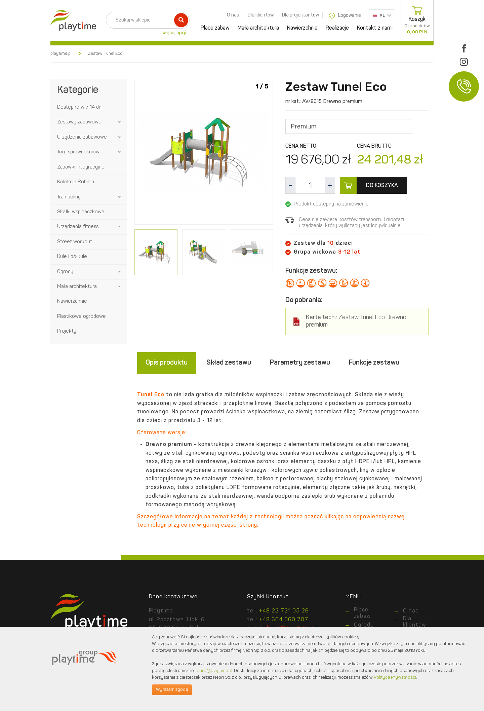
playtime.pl (61, 53)
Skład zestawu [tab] (228, 363)
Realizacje (337, 28)
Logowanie (345, 15)
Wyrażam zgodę (172, 689)
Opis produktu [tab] (167, 363)
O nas (233, 15)
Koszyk (417, 20)
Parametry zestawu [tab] (300, 363)
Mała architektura (258, 28)
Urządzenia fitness (77, 226)
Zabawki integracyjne (81, 167)
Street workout (74, 242)
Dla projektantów (300, 15)
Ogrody (65, 271)
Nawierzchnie (302, 28)
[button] (120, 122)
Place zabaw (215, 28)
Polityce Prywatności (395, 677)
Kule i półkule (72, 256)
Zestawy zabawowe (79, 122)
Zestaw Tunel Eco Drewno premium (356, 321)
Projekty (66, 331)
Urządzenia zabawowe (82, 137)
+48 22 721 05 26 (284, 611)
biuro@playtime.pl (214, 671)
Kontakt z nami (375, 28)
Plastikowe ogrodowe (81, 316)
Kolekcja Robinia (75, 182)
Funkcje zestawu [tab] (374, 363)
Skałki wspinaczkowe (81, 212)
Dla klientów (261, 15)
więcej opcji (174, 33)
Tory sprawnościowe (80, 152)
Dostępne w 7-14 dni (80, 107)
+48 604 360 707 (283, 620)
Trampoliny (69, 197)
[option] (203, 153)
